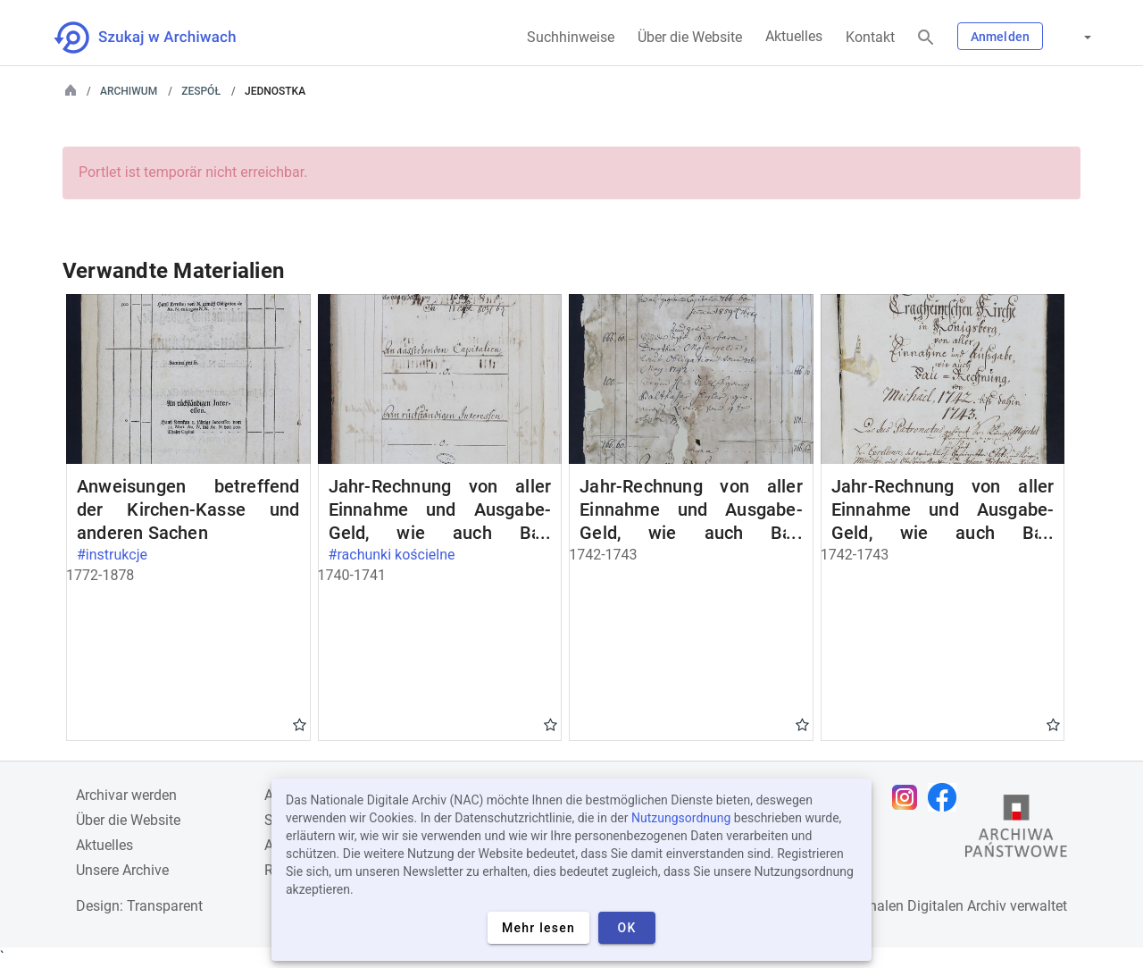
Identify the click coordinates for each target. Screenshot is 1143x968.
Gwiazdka (299, 724)
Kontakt (870, 37)
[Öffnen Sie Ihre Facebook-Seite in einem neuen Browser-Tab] (946, 797)
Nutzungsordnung (680, 818)
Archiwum (128, 91)
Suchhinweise (570, 37)
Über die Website (690, 37)
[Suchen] (926, 37)
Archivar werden (126, 795)
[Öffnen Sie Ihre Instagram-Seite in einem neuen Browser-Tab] (909, 797)
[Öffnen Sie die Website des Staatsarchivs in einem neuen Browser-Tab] (1016, 830)
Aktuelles (793, 36)
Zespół (201, 91)
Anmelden (1000, 36)
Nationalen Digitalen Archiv (920, 905)
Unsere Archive (122, 870)
